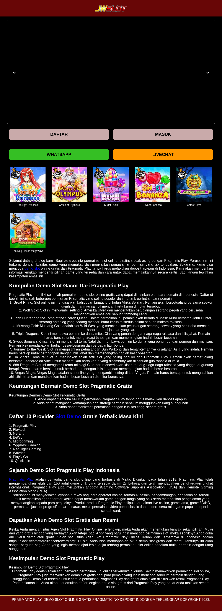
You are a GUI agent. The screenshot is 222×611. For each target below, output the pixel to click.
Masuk (163, 134)
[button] (14, 72)
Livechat (163, 154)
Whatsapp (59, 154)
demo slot (32, 268)
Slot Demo (68, 416)
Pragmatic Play (21, 479)
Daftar (59, 134)
